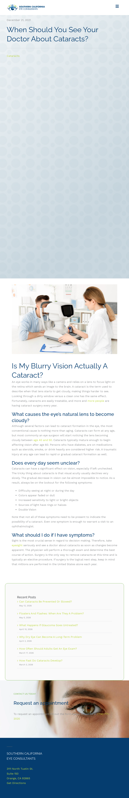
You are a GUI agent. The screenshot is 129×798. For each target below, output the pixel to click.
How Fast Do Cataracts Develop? (40, 660)
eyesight (17, 545)
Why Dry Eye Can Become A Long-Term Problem (50, 637)
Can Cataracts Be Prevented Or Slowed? (45, 601)
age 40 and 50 (42, 440)
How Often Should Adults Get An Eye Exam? (48, 648)
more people (96, 400)
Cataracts (13, 55)
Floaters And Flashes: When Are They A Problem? (51, 613)
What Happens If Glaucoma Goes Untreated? (48, 625)
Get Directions (16, 783)
